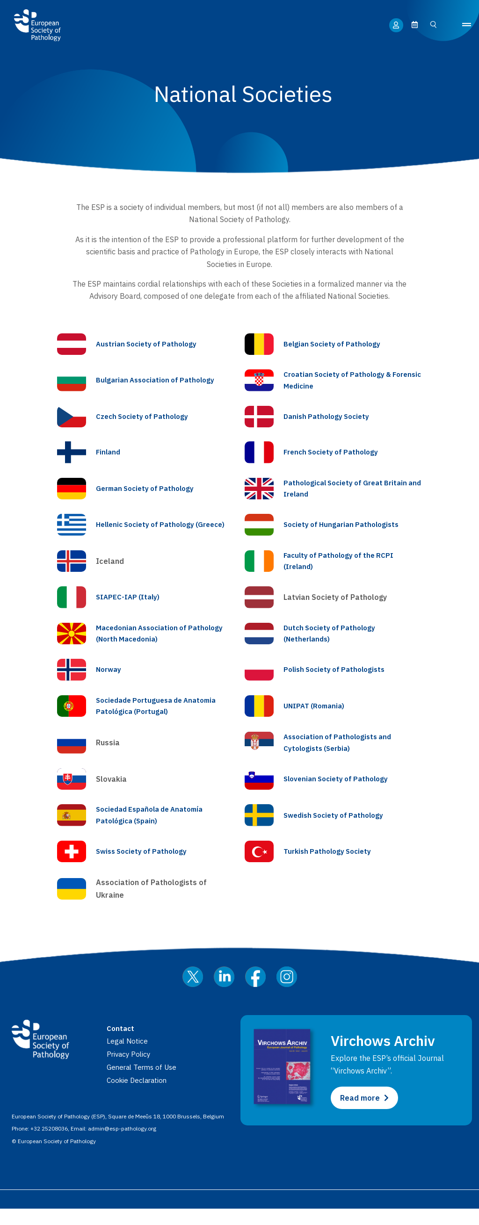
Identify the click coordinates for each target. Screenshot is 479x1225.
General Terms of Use (144, 1083)
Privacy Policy (130, 1070)
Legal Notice (128, 1057)
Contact (121, 1045)
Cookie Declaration (139, 1097)
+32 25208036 (49, 1145)
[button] (466, 25)
